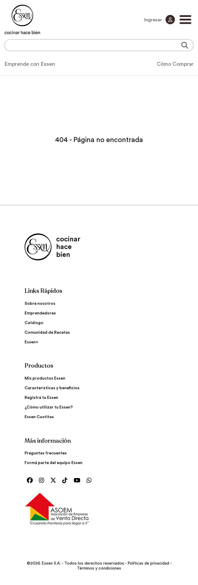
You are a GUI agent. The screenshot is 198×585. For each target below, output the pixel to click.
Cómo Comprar (175, 64)
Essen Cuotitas (39, 417)
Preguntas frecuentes (46, 453)
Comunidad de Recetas (47, 332)
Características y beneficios (52, 388)
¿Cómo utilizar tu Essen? (49, 407)
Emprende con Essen (29, 64)
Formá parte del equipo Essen (53, 463)
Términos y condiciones (99, 568)
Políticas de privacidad (148, 563)
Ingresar (159, 19)
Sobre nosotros (40, 304)
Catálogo (34, 323)
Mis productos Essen (45, 378)
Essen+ (31, 342)
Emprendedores (40, 313)
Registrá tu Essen (41, 398)
